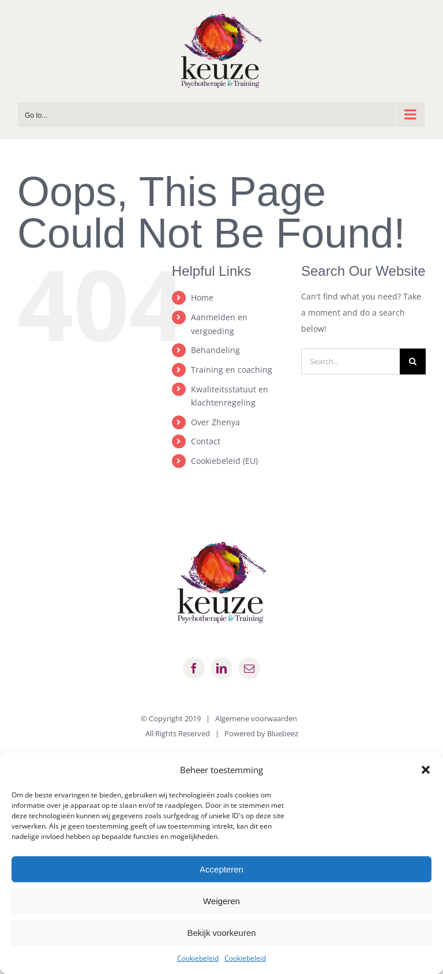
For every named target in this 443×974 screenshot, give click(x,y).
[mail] (249, 668)
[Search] (413, 361)
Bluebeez (282, 733)
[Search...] (350, 361)
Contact (205, 441)
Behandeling (215, 349)
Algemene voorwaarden (256, 718)
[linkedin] (221, 668)
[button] (425, 770)
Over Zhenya (215, 422)
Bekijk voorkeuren (221, 933)
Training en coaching (231, 369)
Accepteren (221, 869)
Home (202, 297)
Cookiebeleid (198, 958)
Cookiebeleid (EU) (224, 460)
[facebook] (194, 668)
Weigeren (221, 901)
